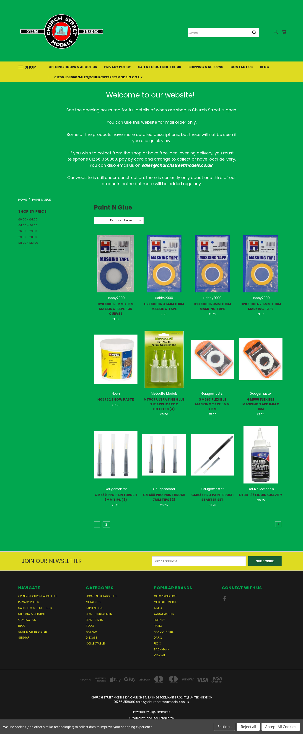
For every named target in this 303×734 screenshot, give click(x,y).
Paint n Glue (94, 608)
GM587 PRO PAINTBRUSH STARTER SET (212, 497)
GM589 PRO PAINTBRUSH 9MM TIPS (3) (116, 497)
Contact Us (241, 67)
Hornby (159, 620)
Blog (264, 67)
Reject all (248, 726)
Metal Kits (93, 602)
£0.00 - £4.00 (27, 219)
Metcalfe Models (166, 602)
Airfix (158, 608)
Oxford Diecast (165, 596)
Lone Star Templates (159, 718)
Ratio (158, 626)
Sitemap (23, 637)
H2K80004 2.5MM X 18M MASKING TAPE (261, 306)
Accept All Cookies (280, 726)
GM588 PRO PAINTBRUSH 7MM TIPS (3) (164, 497)
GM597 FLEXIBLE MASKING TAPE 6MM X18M (212, 404)
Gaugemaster (164, 614)
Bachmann (161, 649)
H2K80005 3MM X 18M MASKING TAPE (212, 306)
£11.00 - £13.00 (28, 242)
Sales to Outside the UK (159, 67)
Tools (90, 626)
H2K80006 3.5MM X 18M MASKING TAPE (164, 306)
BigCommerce (160, 712)
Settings (224, 726)
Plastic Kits (94, 620)
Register (40, 632)
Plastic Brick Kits (99, 614)
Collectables (96, 643)
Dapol (158, 637)
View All (159, 655)
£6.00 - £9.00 (27, 231)
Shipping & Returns (206, 67)
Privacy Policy (117, 67)
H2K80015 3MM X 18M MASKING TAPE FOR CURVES (116, 309)
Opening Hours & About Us (73, 67)
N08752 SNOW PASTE (115, 399)
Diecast (91, 637)
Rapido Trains (164, 632)
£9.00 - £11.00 (27, 237)
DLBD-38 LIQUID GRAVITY (260, 495)
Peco (157, 643)
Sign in (23, 632)
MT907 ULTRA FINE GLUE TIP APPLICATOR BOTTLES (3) (164, 404)
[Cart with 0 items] (284, 32)
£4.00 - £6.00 (27, 225)
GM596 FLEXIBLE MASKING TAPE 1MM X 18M (260, 404)
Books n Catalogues (101, 596)
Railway (92, 632)
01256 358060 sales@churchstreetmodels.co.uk (98, 77)
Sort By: (102, 220)
